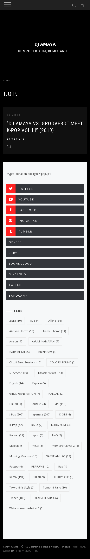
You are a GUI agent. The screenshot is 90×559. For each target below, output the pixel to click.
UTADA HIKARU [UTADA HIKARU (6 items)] (46, 498)
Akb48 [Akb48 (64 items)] (55, 320)
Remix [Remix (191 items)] (16, 477)
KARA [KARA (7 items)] (36, 425)
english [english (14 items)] (16, 383)
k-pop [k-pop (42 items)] (16, 425)
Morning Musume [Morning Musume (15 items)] (23, 456)
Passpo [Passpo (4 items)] (16, 466)
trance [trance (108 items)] (17, 498)
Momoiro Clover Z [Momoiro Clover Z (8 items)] (65, 446)
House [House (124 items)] (38, 404)
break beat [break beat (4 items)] (47, 352)
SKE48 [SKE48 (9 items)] (39, 477)
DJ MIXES (14, 115)
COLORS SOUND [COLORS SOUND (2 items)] (62, 362)
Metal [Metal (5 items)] (37, 446)
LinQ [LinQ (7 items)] (57, 435)
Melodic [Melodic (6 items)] (16, 446)
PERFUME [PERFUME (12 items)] (40, 466)
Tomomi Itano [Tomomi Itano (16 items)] (55, 487)
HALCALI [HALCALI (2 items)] (55, 393)
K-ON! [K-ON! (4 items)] (65, 414)
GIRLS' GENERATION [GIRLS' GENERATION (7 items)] (24, 393)
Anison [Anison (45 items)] (16, 341)
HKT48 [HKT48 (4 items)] (15, 404)
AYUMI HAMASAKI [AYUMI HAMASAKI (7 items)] (45, 341)
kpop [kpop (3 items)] (38, 435)
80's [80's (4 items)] (35, 320)
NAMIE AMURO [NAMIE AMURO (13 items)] (58, 456)
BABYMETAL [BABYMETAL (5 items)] (19, 352)
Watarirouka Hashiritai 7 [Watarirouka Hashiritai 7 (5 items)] (26, 508)
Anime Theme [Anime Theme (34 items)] (54, 331)
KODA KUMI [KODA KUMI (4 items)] (61, 425)
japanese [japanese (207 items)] (41, 414)
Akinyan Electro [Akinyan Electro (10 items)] (21, 331)
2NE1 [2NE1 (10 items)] (15, 320)
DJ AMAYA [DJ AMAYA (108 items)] (19, 372)
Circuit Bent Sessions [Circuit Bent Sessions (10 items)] (25, 362)
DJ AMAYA (45, 44)
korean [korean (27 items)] (16, 435)
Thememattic (27, 551)
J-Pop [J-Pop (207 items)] (16, 414)
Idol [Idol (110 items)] (60, 404)
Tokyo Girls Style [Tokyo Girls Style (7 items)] (21, 487)
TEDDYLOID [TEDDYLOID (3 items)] (63, 477)
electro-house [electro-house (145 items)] (50, 372)
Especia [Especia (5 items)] (39, 383)
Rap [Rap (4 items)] (62, 466)
